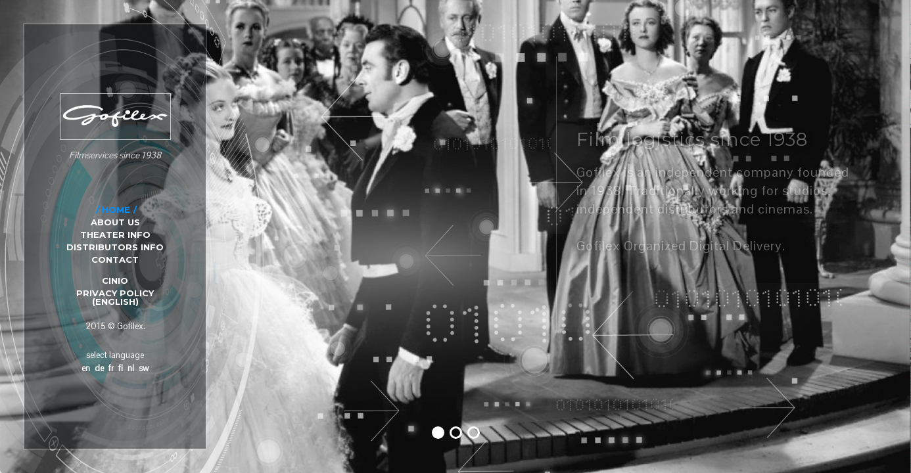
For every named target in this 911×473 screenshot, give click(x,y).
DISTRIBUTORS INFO (115, 247)
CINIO (115, 280)
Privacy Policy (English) (115, 297)
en (86, 368)
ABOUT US (115, 222)
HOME (116, 209)
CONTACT (115, 259)
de (99, 368)
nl (131, 368)
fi (120, 368)
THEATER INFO (115, 234)
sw (144, 368)
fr (111, 368)
